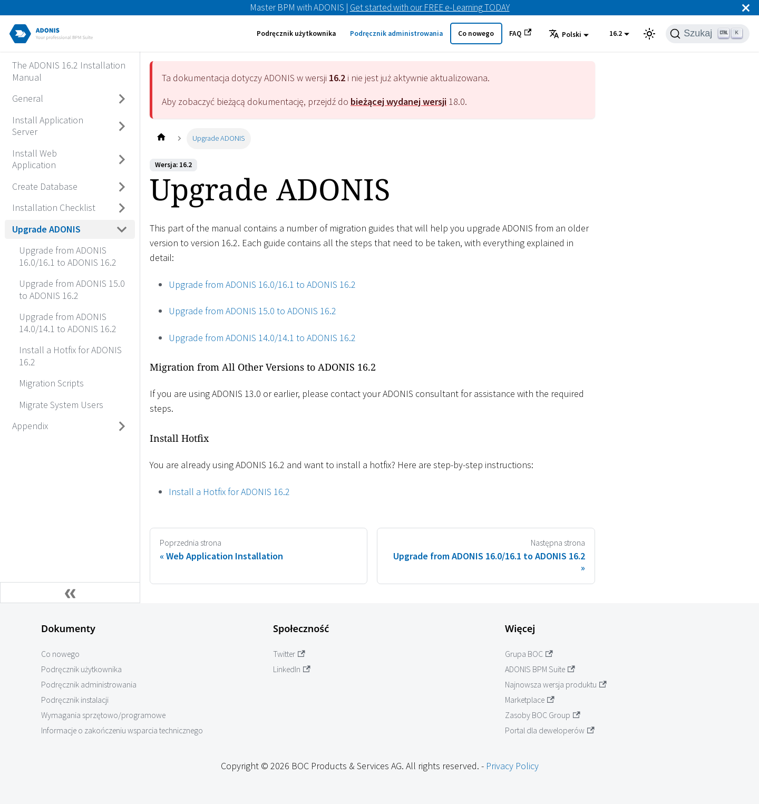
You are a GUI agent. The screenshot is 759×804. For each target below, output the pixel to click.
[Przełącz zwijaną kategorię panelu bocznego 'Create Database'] (122, 186)
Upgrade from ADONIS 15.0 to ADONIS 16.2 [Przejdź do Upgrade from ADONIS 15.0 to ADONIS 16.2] (72, 289)
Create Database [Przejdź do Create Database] (44, 186)
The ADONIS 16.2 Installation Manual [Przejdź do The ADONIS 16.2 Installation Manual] (68, 71)
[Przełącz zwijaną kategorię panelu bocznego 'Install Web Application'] (122, 159)
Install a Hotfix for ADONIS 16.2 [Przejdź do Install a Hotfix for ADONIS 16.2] (70, 356)
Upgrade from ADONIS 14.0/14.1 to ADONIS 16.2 (262, 338)
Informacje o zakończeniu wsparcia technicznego (122, 730)
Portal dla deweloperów (550, 730)
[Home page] (161, 138)
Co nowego (476, 33)
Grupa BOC (529, 654)
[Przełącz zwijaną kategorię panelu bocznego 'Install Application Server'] (122, 126)
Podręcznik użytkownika (296, 33)
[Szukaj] (708, 33)
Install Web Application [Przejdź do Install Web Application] (34, 159)
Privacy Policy (512, 766)
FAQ (520, 33)
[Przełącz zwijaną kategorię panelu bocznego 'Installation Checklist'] (122, 208)
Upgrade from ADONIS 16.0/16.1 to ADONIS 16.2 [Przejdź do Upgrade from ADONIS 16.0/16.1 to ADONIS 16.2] (67, 256)
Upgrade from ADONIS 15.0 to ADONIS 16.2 (252, 311)
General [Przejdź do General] (27, 98)
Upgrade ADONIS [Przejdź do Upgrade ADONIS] (46, 229)
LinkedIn (291, 669)
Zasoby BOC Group (542, 715)
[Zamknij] (746, 7)
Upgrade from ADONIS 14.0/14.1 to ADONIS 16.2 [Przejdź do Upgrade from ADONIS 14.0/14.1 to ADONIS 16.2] (67, 323)
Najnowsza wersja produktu (556, 685)
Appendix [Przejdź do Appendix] (30, 426)
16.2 (615, 33)
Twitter (289, 654)
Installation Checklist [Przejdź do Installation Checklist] (53, 207)
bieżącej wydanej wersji (398, 101)
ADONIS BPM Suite (540, 669)
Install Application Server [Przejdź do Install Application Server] (47, 126)
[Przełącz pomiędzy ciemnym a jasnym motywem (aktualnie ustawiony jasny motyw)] (649, 33)
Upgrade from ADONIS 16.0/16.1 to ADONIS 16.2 (262, 284)
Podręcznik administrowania (396, 33)
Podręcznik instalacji (75, 700)
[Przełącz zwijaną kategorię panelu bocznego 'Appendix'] (122, 426)
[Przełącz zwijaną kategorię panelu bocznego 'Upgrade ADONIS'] (122, 229)
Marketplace (529, 700)
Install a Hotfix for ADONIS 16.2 (229, 492)
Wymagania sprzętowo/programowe (103, 715)
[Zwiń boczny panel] (70, 592)
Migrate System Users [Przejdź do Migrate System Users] (61, 405)
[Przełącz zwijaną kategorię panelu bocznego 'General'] (122, 99)
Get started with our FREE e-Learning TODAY (430, 7)
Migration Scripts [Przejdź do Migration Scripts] (51, 383)
